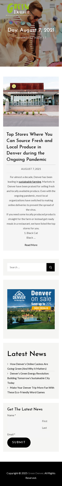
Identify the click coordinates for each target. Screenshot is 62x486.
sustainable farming (30, 181)
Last (44, 427)
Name (11, 415)
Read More (31, 244)
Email (11, 434)
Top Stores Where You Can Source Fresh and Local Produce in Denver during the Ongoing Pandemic (29, 147)
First (44, 420)
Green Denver (35, 473)
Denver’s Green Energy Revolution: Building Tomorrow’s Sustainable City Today (28, 378)
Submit (19, 442)
